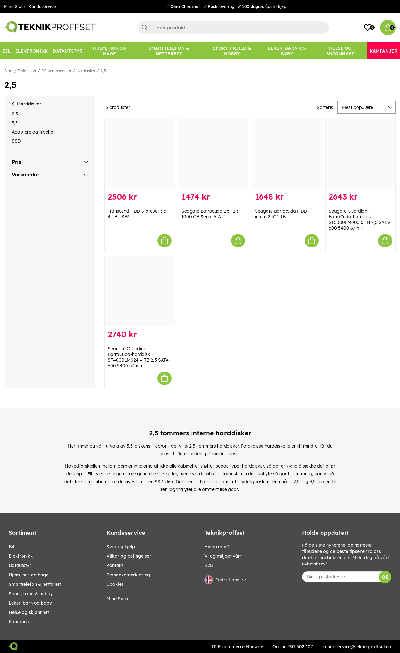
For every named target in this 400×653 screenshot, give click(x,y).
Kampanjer (20, 622)
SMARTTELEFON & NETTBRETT (35, 584)
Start (8, 70)
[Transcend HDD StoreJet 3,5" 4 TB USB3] (139, 153)
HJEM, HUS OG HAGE (28, 575)
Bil (11, 546)
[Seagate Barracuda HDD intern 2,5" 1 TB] (287, 153)
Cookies (115, 584)
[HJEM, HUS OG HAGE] (109, 50)
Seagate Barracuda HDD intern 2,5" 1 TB (281, 214)
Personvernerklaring (128, 575)
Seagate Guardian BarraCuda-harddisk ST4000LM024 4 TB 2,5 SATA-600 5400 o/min (139, 357)
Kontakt (115, 565)
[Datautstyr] (67, 50)
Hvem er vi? (217, 546)
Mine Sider (14, 6)
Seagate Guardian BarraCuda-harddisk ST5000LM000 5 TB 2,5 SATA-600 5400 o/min (360, 219)
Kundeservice (42, 6)
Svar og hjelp (121, 546)
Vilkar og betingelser (129, 556)
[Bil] (6, 50)
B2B (208, 565)
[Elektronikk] (31, 50)
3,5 (15, 123)
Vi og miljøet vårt (223, 556)
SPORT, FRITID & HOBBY (31, 593)
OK (385, 577)
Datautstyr (27, 70)
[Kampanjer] (383, 50)
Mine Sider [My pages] (118, 598)
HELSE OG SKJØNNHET (29, 612)
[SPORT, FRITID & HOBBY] (232, 50)
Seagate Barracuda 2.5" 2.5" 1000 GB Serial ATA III (211, 214)
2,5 (103, 70)
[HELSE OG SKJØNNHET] (340, 50)
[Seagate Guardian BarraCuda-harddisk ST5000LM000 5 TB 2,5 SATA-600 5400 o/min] (360, 153)
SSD (16, 141)
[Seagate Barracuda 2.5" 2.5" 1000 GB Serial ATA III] (213, 153)
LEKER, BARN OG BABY (30, 603)
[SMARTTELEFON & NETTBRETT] (168, 50)
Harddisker (86, 70)
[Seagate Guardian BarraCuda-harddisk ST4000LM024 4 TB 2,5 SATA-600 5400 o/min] (139, 291)
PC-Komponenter (56, 70)
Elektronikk (21, 556)
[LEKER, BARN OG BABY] (287, 50)
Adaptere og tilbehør (33, 132)
